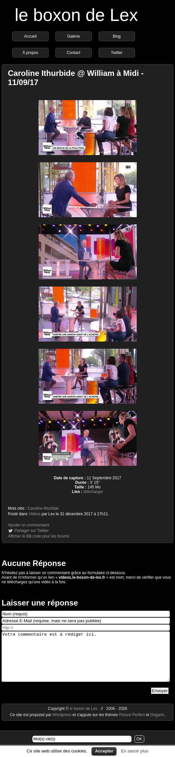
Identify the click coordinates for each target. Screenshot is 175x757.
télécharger (93, 491)
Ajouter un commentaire (28, 525)
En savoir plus (135, 750)
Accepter (104, 750)
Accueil (30, 36)
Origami (157, 724)
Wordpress (62, 724)
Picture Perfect (132, 724)
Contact (73, 52)
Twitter (116, 52)
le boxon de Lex (76, 15)
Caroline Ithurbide (43, 508)
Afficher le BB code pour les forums (38, 536)
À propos (30, 52)
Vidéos (34, 514)
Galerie (73, 36)
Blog (117, 36)
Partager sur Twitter (31, 530)
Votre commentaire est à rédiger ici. (86, 661)
